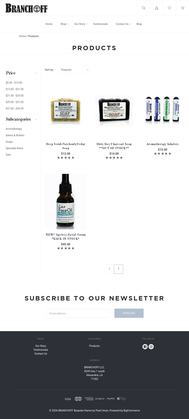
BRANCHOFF (65, 410)
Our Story (79, 24)
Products (94, 345)
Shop (63, 24)
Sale (8, 154)
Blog (139, 24)
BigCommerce (131, 410)
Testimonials (100, 24)
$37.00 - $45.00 (15, 108)
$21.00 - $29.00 (15, 95)
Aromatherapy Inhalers (162, 144)
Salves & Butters (15, 135)
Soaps (9, 141)
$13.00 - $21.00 (15, 89)
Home (48, 24)
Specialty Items (14, 148)
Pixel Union (102, 410)
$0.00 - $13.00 (14, 82)
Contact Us (122, 24)
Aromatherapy (14, 128)
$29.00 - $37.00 (15, 102)
